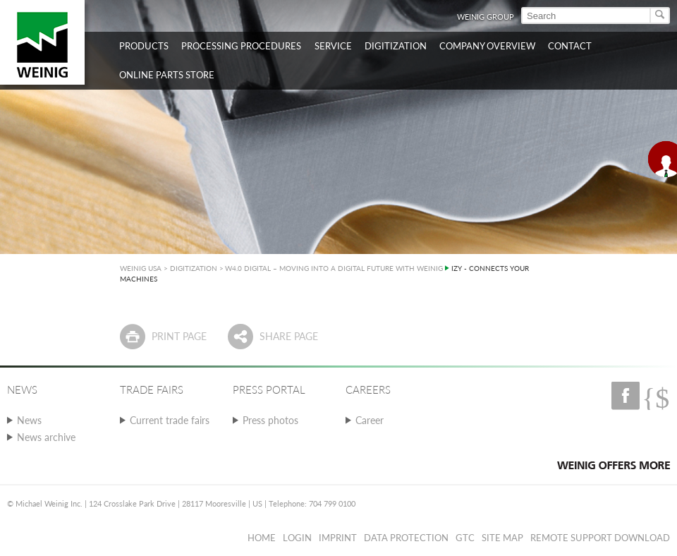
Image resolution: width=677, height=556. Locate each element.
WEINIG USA (140, 268)
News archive (46, 437)
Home (262, 537)
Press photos (270, 420)
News (29, 420)
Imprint (338, 537)
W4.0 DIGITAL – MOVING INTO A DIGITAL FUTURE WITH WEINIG (334, 268)
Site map (502, 537)
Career (369, 420)
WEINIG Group (485, 16)
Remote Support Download (600, 537)
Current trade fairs (169, 420)
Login (297, 537)
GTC (465, 537)
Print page (179, 336)
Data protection (406, 537)
